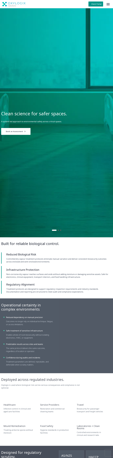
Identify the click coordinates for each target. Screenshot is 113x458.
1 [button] (54, 230)
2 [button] (58, 230)
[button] (108, 4)
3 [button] (60, 230)
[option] (56, 122)
